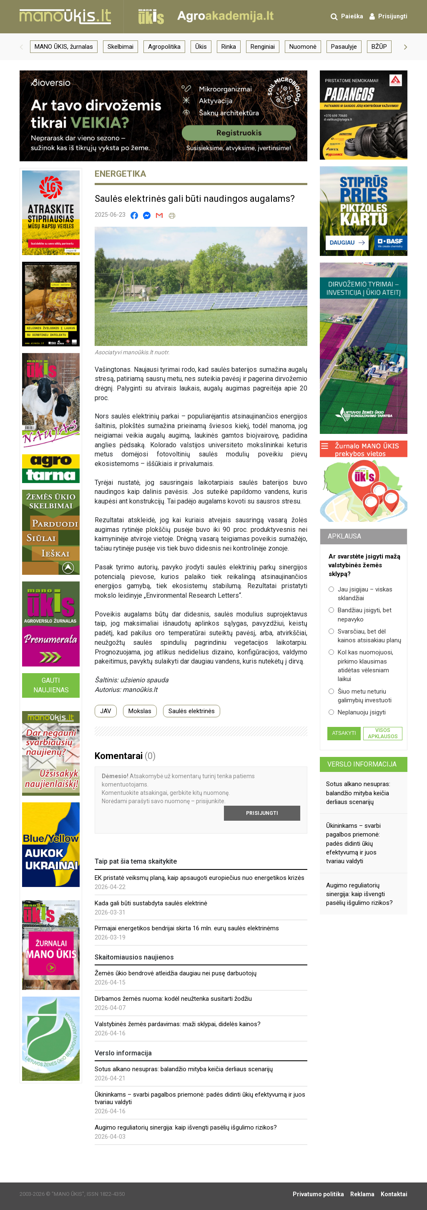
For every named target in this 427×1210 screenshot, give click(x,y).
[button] (21, 46)
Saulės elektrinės (191, 711)
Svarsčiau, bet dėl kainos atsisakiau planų (365, 636)
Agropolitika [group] (164, 46)
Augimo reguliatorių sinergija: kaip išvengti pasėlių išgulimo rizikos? (186, 1127)
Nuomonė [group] (302, 46)
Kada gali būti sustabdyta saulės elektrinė (151, 903)
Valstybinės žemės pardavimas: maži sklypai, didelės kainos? (178, 1024)
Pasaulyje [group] (344, 46)
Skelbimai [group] (120, 46)
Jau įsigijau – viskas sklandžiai (360, 594)
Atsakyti (344, 733)
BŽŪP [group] (379, 46)
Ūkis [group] (201, 46)
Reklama (362, 1194)
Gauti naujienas (51, 685)
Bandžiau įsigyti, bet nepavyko (360, 614)
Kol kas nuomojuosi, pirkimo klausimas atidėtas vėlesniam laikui (361, 666)
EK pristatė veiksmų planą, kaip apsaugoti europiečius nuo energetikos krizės (199, 878)
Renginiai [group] (263, 46)
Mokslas (139, 711)
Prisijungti (262, 813)
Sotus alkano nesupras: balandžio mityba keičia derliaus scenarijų (184, 1069)
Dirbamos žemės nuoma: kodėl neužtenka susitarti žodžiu (173, 998)
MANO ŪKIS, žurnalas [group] (64, 46)
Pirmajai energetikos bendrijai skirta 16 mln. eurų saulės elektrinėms (187, 928)
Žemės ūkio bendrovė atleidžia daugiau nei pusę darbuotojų (175, 973)
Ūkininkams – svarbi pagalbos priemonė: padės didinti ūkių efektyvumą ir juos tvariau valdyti (353, 843)
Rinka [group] (228, 46)
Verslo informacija (362, 764)
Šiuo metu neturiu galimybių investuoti (360, 696)
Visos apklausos (383, 733)
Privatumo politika (318, 1194)
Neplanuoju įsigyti (357, 712)
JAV (105, 711)
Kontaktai (394, 1194)
